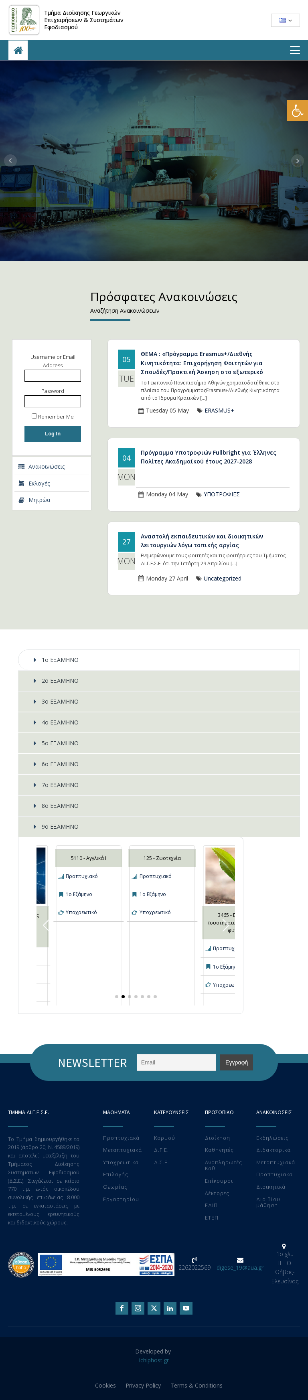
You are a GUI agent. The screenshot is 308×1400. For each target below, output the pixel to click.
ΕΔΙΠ (211, 1205)
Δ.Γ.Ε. (161, 1150)
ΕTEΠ (212, 1218)
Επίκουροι (219, 1181)
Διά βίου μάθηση (268, 1202)
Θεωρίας (115, 1187)
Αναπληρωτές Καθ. (223, 1165)
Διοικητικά (271, 1187)
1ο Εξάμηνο (79, 894)
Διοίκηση (217, 1138)
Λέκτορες (217, 1193)
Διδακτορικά (273, 1150)
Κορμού (164, 1138)
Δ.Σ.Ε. (161, 1162)
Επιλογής (115, 1174)
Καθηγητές (219, 1150)
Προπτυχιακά (121, 1138)
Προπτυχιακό (82, 876)
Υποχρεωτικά (121, 1162)
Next (297, 160)
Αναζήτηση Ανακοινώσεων (125, 310)
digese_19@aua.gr (240, 1267)
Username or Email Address (52, 361)
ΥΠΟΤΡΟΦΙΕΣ (222, 494)
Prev (10, 160)
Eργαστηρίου (121, 1199)
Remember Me (53, 416)
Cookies (105, 1385)
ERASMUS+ (219, 410)
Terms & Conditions (196, 1385)
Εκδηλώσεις (272, 1138)
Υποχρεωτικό (81, 912)
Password (52, 391)
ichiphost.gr (154, 1360)
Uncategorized (222, 578)
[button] (297, 110)
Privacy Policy (143, 1385)
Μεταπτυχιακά (122, 1150)
